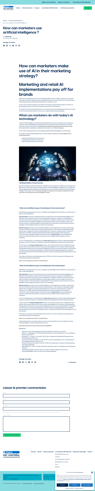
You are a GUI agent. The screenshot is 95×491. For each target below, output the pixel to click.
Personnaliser (87, 485)
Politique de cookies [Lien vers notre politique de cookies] (27, 483)
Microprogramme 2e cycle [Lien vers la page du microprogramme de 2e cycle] (61, 462)
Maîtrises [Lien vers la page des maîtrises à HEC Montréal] (57, 467)
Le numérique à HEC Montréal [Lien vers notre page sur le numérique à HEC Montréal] (63, 451)
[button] (92, 472)
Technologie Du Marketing (15, 20)
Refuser (75, 485)
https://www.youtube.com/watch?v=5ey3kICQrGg (33, 260)
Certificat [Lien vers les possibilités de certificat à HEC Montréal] (57, 456)
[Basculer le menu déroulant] (70, 2)
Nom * (4, 392)
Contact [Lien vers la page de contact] (89, 451)
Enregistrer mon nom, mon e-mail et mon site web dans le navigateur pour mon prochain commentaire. (32, 412)
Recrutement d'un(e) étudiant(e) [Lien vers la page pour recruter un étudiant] (81, 2)
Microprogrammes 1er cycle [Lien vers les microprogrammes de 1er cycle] (62, 454)
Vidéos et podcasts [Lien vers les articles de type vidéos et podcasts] (27, 8)
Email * (5, 399)
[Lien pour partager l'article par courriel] (16, 46)
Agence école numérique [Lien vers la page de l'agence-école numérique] (49, 2)
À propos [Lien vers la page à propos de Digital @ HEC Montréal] (36, 8)
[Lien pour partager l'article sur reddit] (7, 46)
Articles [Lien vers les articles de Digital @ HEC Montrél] (18, 8)
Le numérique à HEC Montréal (49, 8)
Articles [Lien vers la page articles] (39, 451)
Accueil (5, 20)
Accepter (62, 485)
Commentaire (7, 415)
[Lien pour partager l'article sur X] (10, 46)
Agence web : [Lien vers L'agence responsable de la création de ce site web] (11, 479)
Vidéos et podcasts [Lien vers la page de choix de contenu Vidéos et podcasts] (48, 451)
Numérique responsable (67, 8)
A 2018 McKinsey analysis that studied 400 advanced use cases (55, 126)
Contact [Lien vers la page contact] (87, 8)
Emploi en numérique (63, 2)
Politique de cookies (70, 488)
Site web (5, 405)
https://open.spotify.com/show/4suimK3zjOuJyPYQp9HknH (35, 325)
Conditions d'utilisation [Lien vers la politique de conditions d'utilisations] (39, 483)
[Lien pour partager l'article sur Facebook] (13, 46)
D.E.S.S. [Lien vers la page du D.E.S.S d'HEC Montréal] (56, 464)
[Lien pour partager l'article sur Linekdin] (4, 46)
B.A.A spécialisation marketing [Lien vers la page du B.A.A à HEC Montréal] (62, 459)
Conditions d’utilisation (78, 488)
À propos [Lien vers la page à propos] (33, 451)
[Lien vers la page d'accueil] (8, 8)
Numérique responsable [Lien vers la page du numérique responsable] (79, 451)
